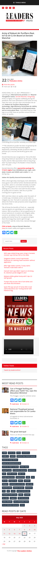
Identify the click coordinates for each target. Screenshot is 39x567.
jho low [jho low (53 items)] (5, 481)
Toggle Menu (19, 2)
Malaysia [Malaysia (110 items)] (5, 484)
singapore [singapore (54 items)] (13, 498)
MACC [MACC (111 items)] (20, 481)
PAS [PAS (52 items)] (4, 491)
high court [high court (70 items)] (22, 474)
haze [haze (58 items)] (4, 474)
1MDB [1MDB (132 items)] (4, 453)
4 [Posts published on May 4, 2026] (4, 530)
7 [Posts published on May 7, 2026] (19, 530)
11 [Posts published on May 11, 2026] (4, 534)
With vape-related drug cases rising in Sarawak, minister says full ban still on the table (19, 254)
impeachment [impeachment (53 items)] (20, 477)
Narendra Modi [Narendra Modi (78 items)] (7, 487)
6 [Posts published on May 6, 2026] (14, 530)
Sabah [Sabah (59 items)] (21, 494)
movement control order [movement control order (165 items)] (17, 484)
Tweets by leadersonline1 (12, 370)
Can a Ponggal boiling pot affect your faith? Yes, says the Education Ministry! (23, 390)
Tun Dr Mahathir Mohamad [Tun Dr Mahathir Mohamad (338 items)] (10, 505)
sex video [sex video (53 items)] (5, 498)
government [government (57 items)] (32, 470)
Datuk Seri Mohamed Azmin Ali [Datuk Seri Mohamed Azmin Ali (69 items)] (11, 463)
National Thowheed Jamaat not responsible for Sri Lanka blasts (22, 411)
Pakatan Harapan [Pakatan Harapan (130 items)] (18, 487)
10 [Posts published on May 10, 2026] (34, 530)
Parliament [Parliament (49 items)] (29, 487)
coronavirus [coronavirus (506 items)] (25, 453)
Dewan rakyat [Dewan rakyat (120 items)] (24, 467)
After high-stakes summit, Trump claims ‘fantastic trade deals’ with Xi (17, 266)
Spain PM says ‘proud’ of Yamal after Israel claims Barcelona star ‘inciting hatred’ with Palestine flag (18, 288)
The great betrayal (18, 431)
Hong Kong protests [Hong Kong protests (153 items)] (8, 477)
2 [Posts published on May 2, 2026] (29, 526)
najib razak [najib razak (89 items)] (29, 484)
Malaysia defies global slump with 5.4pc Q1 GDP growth (18, 277)
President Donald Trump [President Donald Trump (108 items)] (10, 494)
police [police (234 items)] (13, 491)
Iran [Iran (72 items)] (33, 477)
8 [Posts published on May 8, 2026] (24, 530)
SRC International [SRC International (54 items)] (23, 498)
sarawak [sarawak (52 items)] (27, 494)
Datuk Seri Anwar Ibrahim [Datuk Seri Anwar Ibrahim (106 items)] (10, 460)
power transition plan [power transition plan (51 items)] (23, 491)
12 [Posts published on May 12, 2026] (9, 534)
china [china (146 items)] (18, 453)
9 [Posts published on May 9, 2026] (29, 530)
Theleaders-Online (15, 81)
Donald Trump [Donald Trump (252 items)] (7, 470)
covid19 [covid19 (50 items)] (13, 456)
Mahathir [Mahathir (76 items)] (27, 481)
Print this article (8, 85)
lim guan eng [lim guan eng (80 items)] (12, 481)
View (3, 228)
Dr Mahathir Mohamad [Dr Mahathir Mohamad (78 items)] (19, 470)
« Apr (3, 544)
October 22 (24, 404)
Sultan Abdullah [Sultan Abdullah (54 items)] (7, 501)
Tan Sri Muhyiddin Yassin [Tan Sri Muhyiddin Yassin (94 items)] (21, 501)
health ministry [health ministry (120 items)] (12, 474)
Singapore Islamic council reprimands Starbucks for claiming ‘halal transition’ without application (19, 260)
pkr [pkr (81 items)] (8, 491)
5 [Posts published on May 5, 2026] (9, 530)
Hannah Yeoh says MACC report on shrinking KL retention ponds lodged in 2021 (18, 272)
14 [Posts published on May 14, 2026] (19, 534)
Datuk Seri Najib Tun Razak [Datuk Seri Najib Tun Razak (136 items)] (10, 467)
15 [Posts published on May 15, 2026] (24, 534)
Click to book (6, 226)
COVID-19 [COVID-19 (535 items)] (5, 456)
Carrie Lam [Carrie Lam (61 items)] (12, 453)
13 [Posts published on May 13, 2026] (14, 534)
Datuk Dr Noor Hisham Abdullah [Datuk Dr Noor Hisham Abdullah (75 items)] (26, 456)
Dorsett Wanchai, (25, 97)
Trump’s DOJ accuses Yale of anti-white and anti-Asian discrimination (18, 282)
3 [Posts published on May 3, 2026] (34, 526)
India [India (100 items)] (27, 477)
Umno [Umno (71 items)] (22, 505)
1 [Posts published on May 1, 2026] (24, 526)
